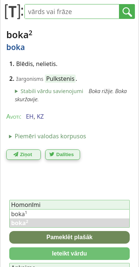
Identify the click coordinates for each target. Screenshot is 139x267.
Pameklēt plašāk (69, 237)
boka (19, 214)
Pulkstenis (60, 79)
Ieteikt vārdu (69, 253)
